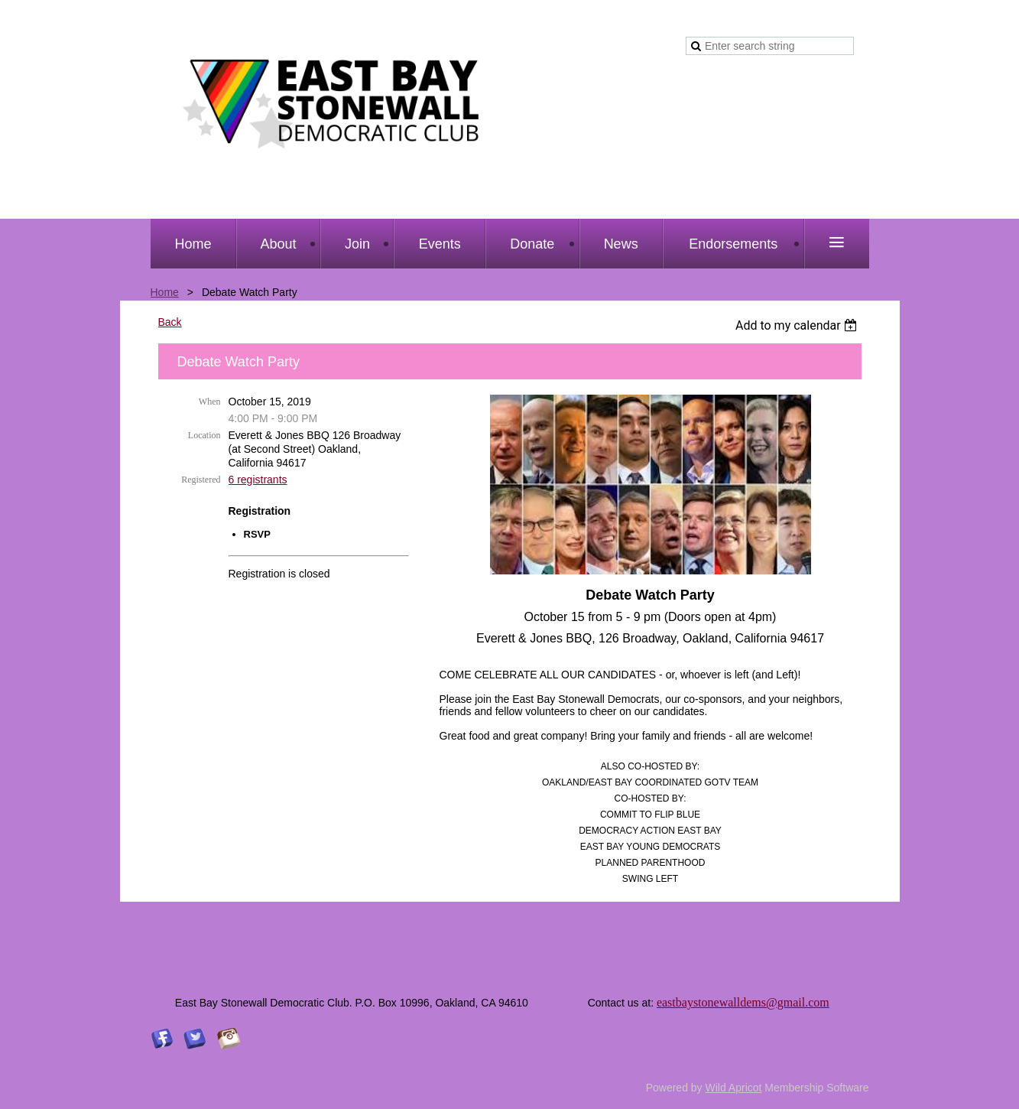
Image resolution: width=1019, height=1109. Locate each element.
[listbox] (798, 325)
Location (204, 435)
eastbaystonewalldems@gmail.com (743, 1002)
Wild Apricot (734, 1087)
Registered (200, 479)
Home (165, 292)
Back (170, 322)
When (210, 401)
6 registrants (258, 479)
